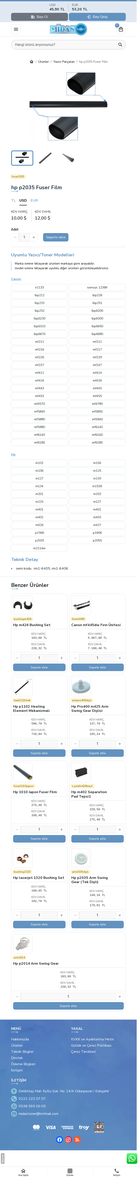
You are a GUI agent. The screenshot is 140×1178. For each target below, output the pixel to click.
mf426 (97, 380)
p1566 (39, 533)
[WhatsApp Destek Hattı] (132, 1158)
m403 (97, 517)
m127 (39, 478)
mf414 (97, 373)
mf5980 (39, 427)
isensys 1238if (97, 287)
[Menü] (16, 29)
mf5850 (97, 411)
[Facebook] (59, 1139)
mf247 (97, 365)
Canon (16, 279)
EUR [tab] (34, 200)
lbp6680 (97, 334)
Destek (17, 1057)
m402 (39, 517)
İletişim (17, 1070)
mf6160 (97, 435)
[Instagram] (68, 1139)
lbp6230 (39, 318)
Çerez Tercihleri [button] (83, 1051)
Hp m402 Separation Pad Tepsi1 (89, 794)
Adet (14, 229)
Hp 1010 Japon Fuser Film (35, 792)
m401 (39, 509)
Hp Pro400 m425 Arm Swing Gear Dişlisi (89, 708)
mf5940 (97, 419)
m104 (97, 463)
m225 (39, 502)
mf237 (39, 365)
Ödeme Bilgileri (23, 1064)
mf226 (39, 357)
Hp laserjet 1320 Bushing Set (38, 877)
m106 (39, 471)
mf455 (97, 396)
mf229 (97, 357)
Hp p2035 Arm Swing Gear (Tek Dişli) (89, 879)
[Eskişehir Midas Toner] (68, 29)
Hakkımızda (20, 1039)
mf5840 (39, 411)
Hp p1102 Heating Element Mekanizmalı (31, 708)
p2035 (39, 540)
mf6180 (39, 442)
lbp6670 (39, 334)
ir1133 (39, 287)
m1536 (97, 486)
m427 (97, 525)
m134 (39, 486)
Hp (13, 454)
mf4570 (39, 404)
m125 (97, 471)
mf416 (39, 380)
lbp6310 (39, 326)
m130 (97, 478)
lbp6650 (97, 326)
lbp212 (39, 295)
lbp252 (39, 311)
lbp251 (97, 303)
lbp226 (97, 295)
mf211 (39, 342)
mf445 (97, 388)
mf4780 (97, 404)
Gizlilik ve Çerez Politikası (91, 1045)
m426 (39, 525)
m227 (97, 502)
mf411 (39, 373)
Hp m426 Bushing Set (31, 625)
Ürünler (17, 1045)
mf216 (39, 349)
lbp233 (39, 303)
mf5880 (39, 419)
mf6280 (97, 442)
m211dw (39, 548)
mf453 (39, 396)
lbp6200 (97, 311)
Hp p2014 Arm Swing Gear (36, 963)
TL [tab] (13, 200)
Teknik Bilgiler (22, 1051)
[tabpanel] (68, 215)
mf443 (39, 388)
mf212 (97, 342)
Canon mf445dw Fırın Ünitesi (96, 625)
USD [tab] (23, 200)
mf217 (97, 349)
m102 (39, 463)
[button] (68, 109)
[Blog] (77, 1139)
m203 (97, 494)
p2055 (97, 540)
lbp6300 (97, 318)
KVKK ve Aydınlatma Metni (92, 1039)
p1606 (97, 533)
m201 (39, 494)
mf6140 (97, 427)
